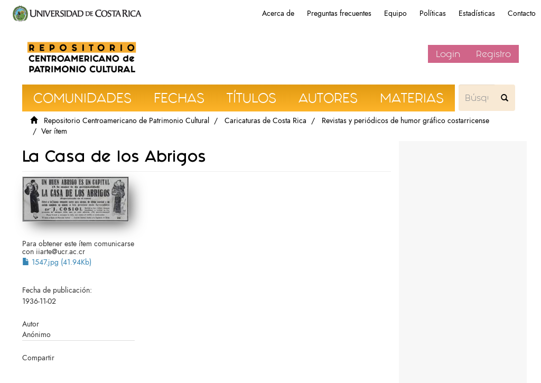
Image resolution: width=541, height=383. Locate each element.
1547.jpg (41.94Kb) (56, 262)
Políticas (432, 13)
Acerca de (278, 13)
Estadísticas (477, 13)
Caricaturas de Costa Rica (265, 121)
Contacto (522, 13)
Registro (493, 54)
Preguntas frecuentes (339, 13)
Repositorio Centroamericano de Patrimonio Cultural (126, 121)
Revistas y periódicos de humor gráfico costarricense (405, 121)
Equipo (395, 13)
